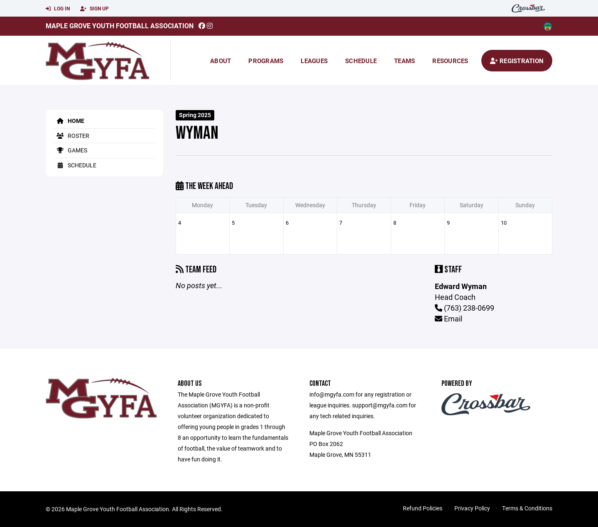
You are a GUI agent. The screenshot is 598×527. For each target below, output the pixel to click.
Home (69, 121)
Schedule (361, 60)
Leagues (314, 60)
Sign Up (94, 8)
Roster (71, 136)
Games (70, 150)
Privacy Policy (472, 508)
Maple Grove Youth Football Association (120, 25)
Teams (404, 60)
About (220, 60)
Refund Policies (422, 508)
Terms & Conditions (527, 508)
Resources (450, 60)
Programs (265, 60)
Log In (58, 8)
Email (448, 319)
